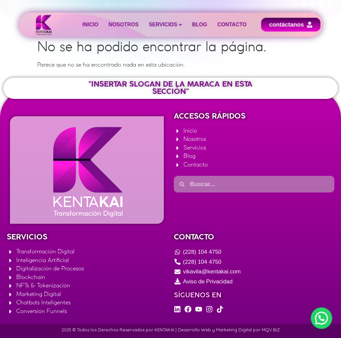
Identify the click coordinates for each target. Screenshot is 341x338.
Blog (196, 24)
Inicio (100, 24)
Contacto (224, 24)
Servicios (164, 24)
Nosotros (129, 24)
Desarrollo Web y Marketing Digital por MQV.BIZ (229, 329)
